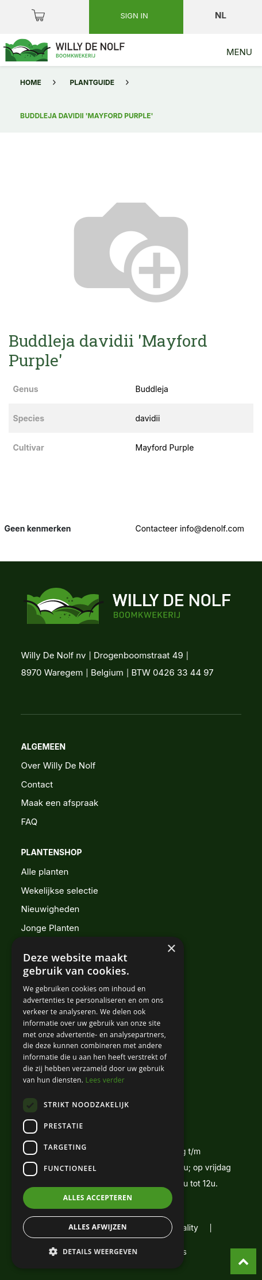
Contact (37, 784)
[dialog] (97, 1103)
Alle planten (44, 871)
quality (185, 1227)
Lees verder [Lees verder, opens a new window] (105, 1080)
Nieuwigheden (50, 908)
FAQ (29, 821)
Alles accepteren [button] (98, 1198)
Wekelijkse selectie (59, 890)
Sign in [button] (135, 15)
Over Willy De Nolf (58, 765)
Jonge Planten (50, 927)
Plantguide (92, 82)
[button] (97, 1251)
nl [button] (221, 15)
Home (30, 82)
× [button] (171, 949)
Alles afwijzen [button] (97, 1227)
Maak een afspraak (59, 802)
